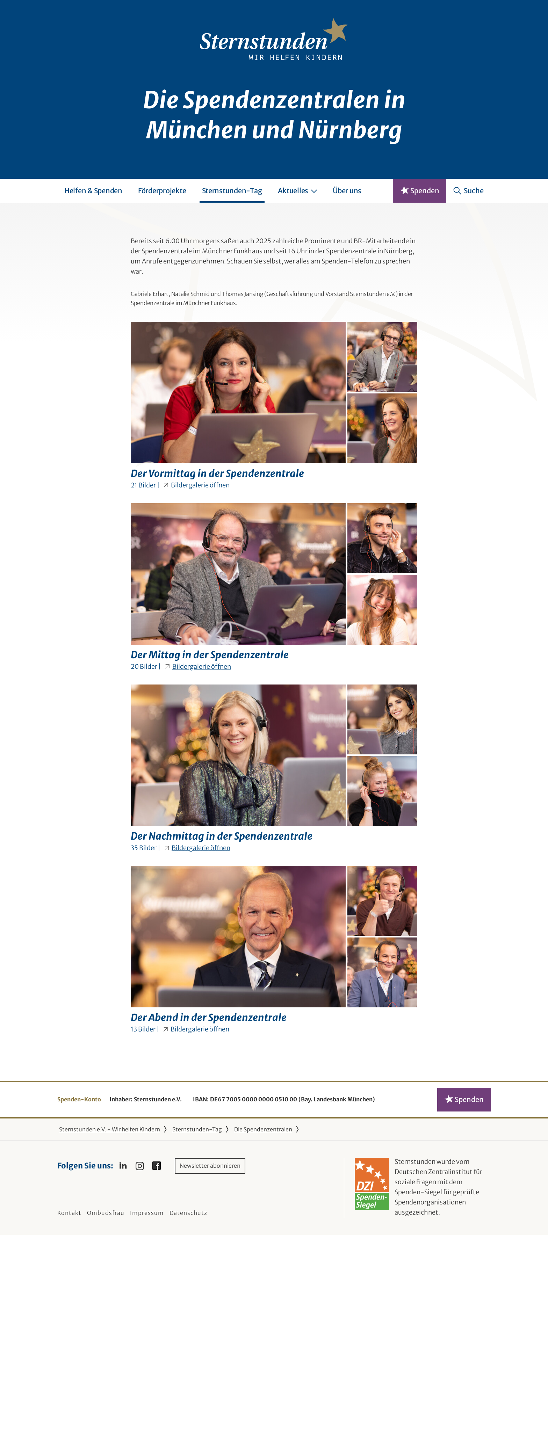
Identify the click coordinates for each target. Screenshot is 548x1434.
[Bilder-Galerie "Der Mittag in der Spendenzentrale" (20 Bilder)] (274, 778)
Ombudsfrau (105, 1411)
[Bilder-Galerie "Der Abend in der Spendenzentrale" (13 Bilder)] (274, 1141)
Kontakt (69, 1411)
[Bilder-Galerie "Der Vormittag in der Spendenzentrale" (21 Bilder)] (274, 597)
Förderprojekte (162, 190)
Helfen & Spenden (93, 190)
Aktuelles (297, 190)
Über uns (347, 190)
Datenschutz (188, 1411)
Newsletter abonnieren (210, 1364)
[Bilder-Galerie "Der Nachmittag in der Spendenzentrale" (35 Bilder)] (274, 960)
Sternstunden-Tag (232, 190)
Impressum (147, 1411)
